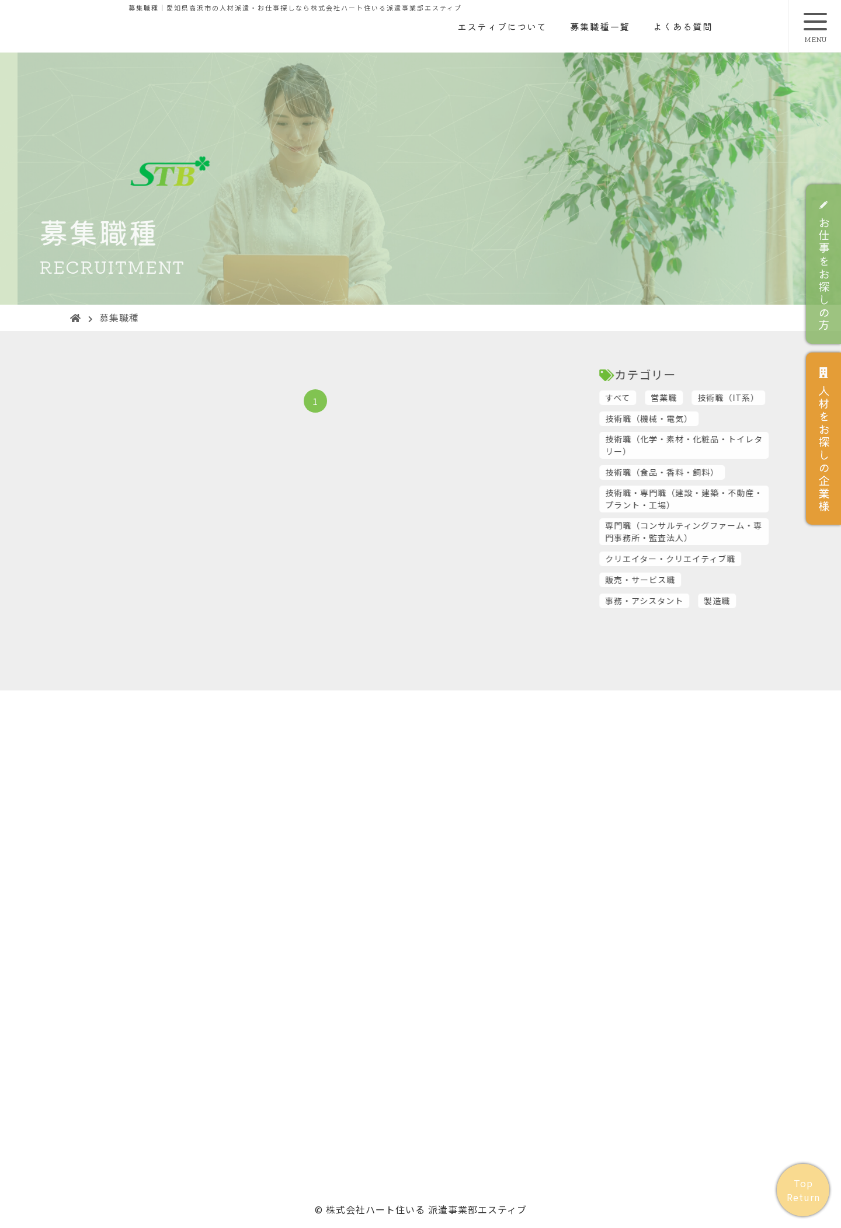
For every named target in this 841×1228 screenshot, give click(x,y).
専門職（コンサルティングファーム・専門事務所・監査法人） (711, 531)
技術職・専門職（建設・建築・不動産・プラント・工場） (711, 499)
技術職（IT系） (756, 397)
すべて (645, 397)
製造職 (744, 600)
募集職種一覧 (600, 26)
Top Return (803, 1190)
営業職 (691, 397)
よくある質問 (683, 26)
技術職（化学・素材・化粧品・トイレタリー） (711, 445)
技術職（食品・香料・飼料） (689, 472)
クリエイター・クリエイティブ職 (698, 558)
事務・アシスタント (672, 600)
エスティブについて (502, 26)
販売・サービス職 (668, 579)
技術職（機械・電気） (676, 418)
